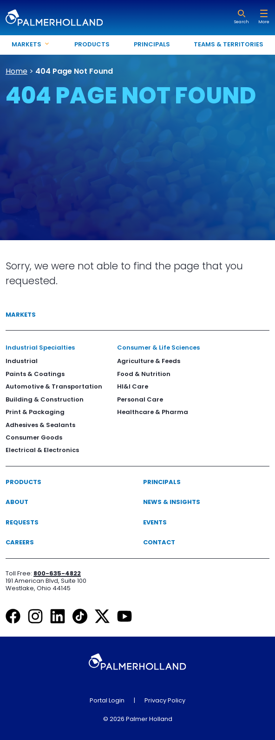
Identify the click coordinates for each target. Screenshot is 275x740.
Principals (152, 44)
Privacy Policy (164, 700)
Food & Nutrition (143, 374)
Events (155, 522)
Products (92, 44)
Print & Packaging (35, 412)
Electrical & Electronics (42, 450)
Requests (22, 522)
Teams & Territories (228, 44)
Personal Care (140, 399)
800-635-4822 (57, 573)
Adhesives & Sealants (40, 425)
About (17, 502)
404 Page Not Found (74, 71)
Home (16, 71)
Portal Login (107, 700)
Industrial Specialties (40, 347)
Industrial (22, 361)
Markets (21, 314)
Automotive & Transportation (54, 386)
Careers (20, 542)
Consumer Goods (34, 437)
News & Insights (171, 502)
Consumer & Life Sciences (158, 347)
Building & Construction (45, 399)
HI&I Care (132, 386)
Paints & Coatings (35, 374)
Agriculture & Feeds (148, 361)
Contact (159, 542)
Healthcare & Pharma (152, 412)
